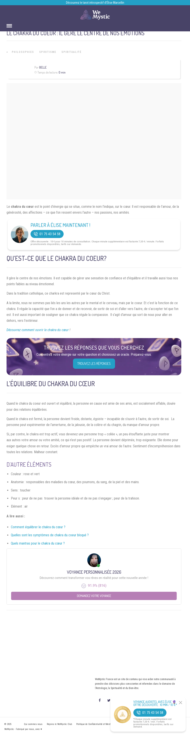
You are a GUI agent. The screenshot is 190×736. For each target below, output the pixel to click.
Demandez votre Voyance (94, 596)
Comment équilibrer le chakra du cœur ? (38, 527)
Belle (43, 67)
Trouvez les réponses (94, 363)
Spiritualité (71, 52)
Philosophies (23, 52)
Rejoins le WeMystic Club (59, 724)
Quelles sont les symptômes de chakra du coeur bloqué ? (50, 535)
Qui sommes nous (33, 724)
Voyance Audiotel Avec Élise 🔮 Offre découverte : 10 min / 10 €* (155, 703)
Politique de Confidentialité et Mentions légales (99, 724)
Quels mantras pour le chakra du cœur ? (38, 543)
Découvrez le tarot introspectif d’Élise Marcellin (95, 2)
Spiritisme (47, 52)
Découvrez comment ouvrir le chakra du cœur (38, 330)
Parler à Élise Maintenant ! (60, 225)
